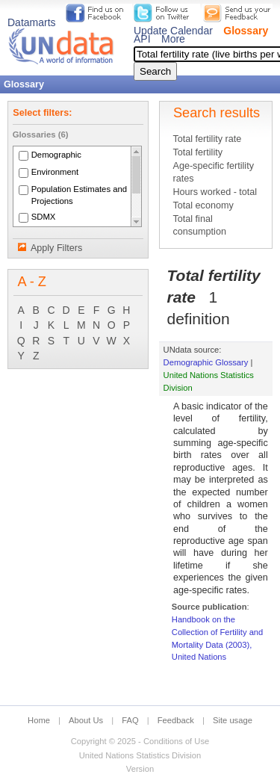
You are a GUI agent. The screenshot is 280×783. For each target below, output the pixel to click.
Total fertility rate (206, 139)
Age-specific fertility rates (212, 172)
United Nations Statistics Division (140, 755)
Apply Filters (56, 248)
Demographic (56, 154)
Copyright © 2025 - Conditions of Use (140, 741)
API (142, 39)
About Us (86, 720)
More (173, 39)
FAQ (130, 720)
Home (39, 720)
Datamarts (31, 22)
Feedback (176, 720)
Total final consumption (198, 225)
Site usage (232, 720)
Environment (55, 171)
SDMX (43, 216)
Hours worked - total (214, 192)
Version (140, 768)
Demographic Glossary (206, 362)
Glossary (245, 31)
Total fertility (197, 152)
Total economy (202, 205)
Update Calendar (173, 31)
